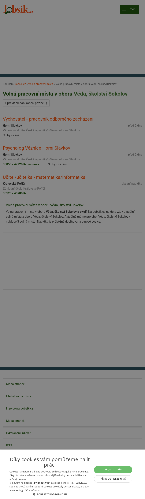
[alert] (72, 249)
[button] (49, 494)
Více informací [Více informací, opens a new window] (33, 490)
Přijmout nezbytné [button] (113, 478)
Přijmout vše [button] (113, 469)
